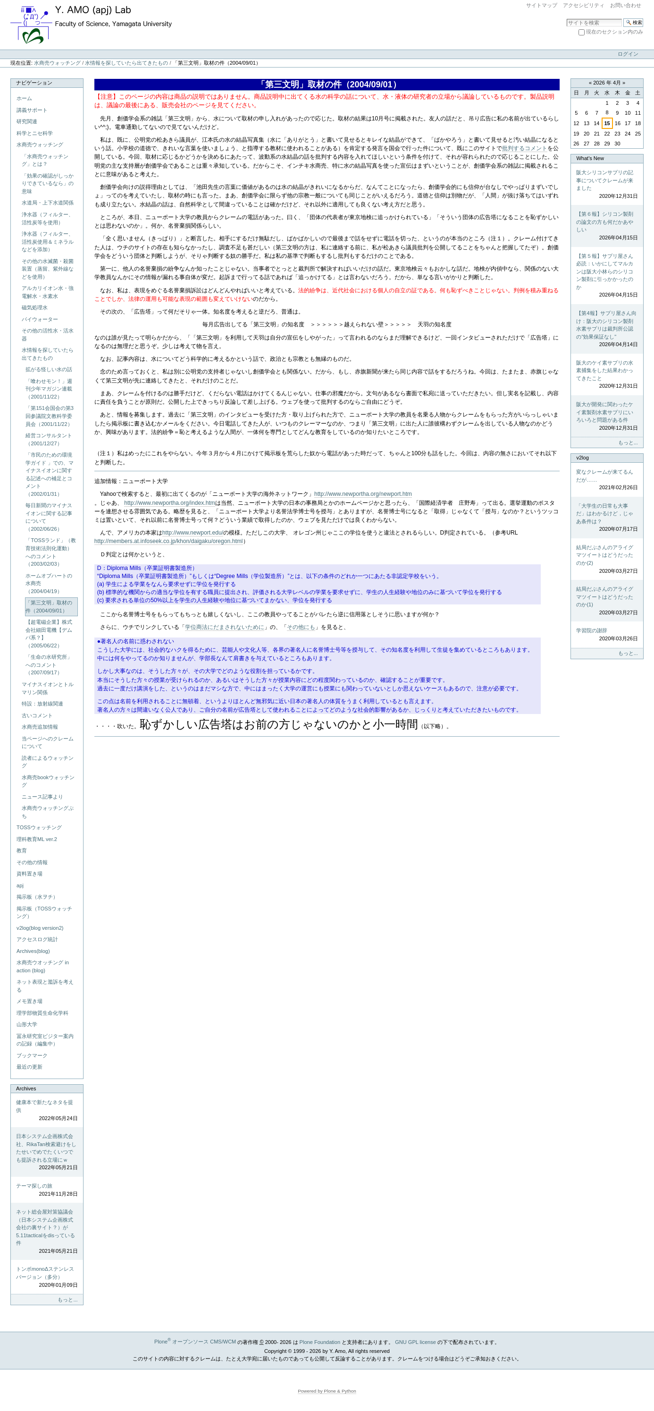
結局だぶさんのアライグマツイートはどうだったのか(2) (606, 559)
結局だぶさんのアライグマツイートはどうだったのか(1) (606, 601)
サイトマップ (541, 5)
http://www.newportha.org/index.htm (169, 503)
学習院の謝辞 (606, 635)
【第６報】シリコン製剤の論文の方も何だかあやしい (606, 226)
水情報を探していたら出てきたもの (126, 63)
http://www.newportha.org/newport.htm (363, 494)
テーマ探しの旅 (46, 1190)
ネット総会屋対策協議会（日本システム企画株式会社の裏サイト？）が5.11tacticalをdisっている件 (46, 1232)
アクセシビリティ (583, 5)
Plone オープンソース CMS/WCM (195, 1341)
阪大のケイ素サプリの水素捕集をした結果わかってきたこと (606, 375)
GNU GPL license (415, 1341)
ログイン (628, 54)
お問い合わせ (625, 5)
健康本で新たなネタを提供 (46, 1110)
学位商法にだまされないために (224, 627)
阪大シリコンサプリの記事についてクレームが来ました (606, 185)
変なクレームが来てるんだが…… (606, 480)
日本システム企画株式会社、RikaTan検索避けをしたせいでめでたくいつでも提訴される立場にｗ (46, 1152)
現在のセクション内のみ (614, 31)
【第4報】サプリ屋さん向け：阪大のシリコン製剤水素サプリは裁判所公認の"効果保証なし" (606, 329)
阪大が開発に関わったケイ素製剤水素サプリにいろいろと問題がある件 (606, 416)
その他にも (301, 627)
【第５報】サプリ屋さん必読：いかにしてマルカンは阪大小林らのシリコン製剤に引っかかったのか (606, 276)
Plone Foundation (320, 1341)
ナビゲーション (34, 82)
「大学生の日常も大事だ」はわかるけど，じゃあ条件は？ (606, 518)
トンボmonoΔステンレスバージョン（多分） (46, 1277)
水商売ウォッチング (57, 63)
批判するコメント (524, 148)
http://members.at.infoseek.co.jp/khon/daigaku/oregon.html (168, 541)
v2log (582, 457)
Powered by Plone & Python (327, 1391)
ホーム (24, 98)
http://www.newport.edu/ (192, 532)
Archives (26, 1088)
